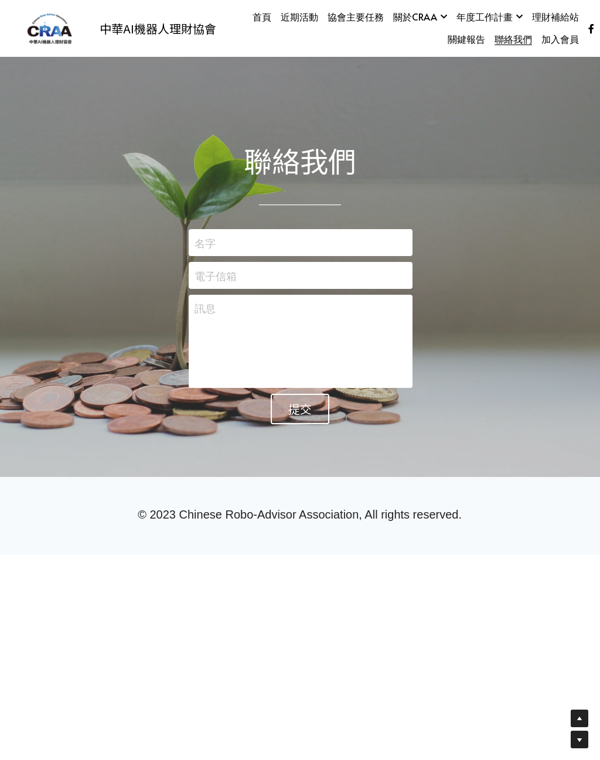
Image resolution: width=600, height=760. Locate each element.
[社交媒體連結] (591, 28)
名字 (205, 243)
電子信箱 (216, 275)
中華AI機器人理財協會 (158, 28)
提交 (300, 408)
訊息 (205, 308)
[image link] (48, 27)
